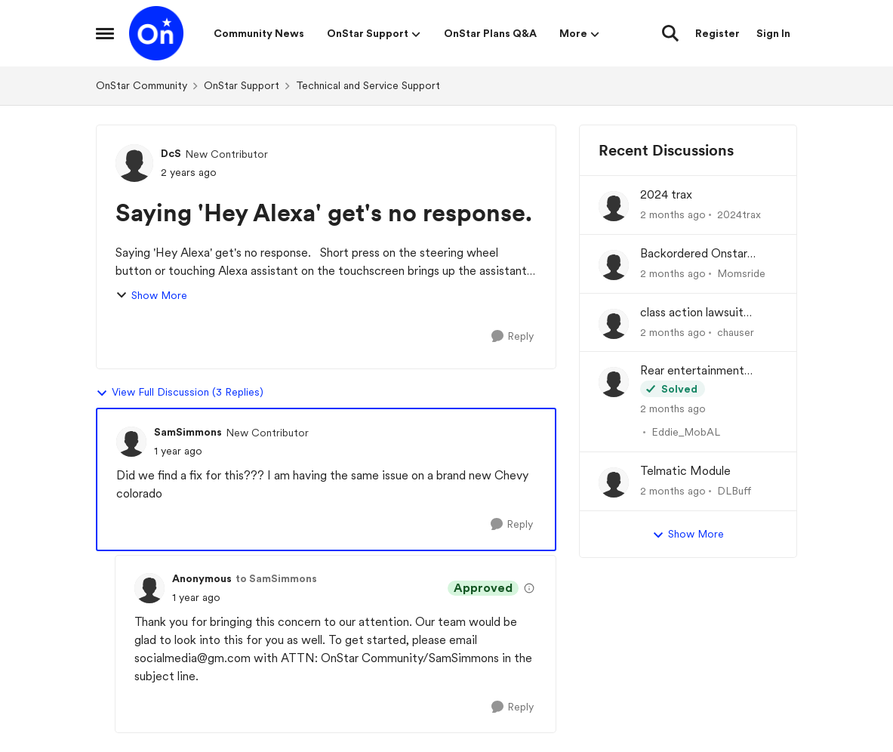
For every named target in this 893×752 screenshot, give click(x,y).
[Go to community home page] (156, 33)
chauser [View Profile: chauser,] (735, 331)
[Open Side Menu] (105, 33)
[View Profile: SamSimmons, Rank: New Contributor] (131, 442)
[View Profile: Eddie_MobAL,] (614, 382)
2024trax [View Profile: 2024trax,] (739, 214)
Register (717, 33)
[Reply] (512, 336)
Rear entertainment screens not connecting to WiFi (702, 371)
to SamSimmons (276, 578)
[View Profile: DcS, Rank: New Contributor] (134, 163)
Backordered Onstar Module (693, 254)
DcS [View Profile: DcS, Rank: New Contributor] (171, 153)
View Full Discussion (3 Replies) (179, 392)
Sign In (773, 33)
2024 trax (666, 194)
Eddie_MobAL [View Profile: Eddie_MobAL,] (685, 432)
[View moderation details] (529, 588)
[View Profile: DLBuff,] (614, 482)
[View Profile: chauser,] (614, 324)
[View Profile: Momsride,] (614, 265)
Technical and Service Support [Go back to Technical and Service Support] (368, 85)
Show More (151, 295)
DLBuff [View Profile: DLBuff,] (734, 491)
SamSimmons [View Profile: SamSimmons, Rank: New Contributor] (188, 432)
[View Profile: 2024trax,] (614, 206)
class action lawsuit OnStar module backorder (708, 313)
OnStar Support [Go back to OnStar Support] (241, 85)
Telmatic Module (685, 471)
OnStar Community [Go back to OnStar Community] (141, 85)
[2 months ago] (673, 215)
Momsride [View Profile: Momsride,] (741, 273)
